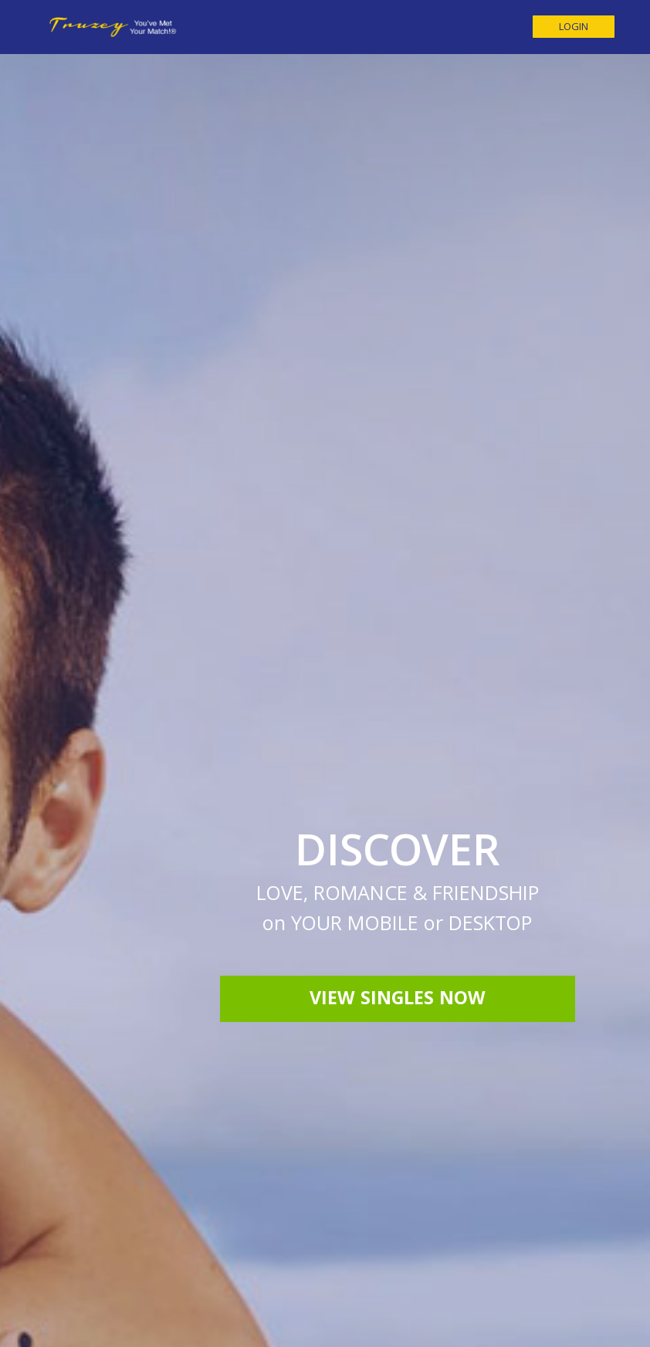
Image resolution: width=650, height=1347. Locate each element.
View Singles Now (398, 792)
